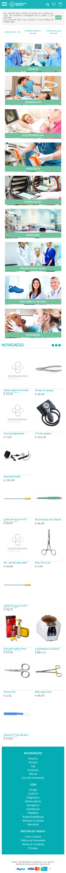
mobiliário (33, 812)
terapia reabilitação (33, 816)
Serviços (33, 762)
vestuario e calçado (33, 820)
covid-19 (33, 793)
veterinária (33, 824)
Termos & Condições (33, 844)
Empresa (33, 758)
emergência (33, 805)
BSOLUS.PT (45, 864)
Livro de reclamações (33, 777)
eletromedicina (33, 801)
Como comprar (33, 836)
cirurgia (33, 789)
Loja (33, 766)
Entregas (33, 848)
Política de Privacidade (33, 840)
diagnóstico (33, 797)
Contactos (33, 769)
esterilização (33, 809)
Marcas (33, 773)
